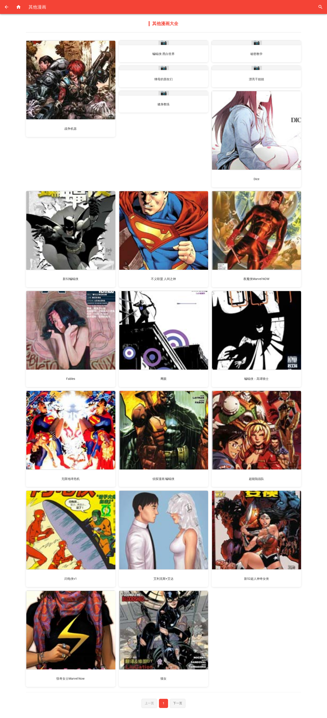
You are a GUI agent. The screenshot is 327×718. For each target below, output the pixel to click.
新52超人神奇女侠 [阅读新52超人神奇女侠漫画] (256, 578)
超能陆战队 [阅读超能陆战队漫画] (256, 479)
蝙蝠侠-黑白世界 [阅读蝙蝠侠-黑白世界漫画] (163, 54)
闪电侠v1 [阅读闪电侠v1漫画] (70, 578)
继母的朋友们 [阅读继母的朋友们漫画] (163, 79)
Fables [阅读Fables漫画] (70, 378)
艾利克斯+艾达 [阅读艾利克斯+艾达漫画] (163, 578)
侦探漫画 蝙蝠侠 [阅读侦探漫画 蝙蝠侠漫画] (163, 479)
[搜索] (320, 7)
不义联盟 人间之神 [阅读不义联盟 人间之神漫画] (163, 279)
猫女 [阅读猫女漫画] (163, 678)
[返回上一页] (7, 7)
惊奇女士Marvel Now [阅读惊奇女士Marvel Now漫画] (70, 678)
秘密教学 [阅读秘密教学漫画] (256, 54)
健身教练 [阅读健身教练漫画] (163, 104)
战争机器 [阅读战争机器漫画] (70, 128)
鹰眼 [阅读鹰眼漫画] (163, 378)
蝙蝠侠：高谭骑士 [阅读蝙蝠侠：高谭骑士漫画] (256, 378)
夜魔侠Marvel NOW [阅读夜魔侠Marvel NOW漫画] (256, 279)
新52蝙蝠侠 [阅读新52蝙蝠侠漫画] (70, 279)
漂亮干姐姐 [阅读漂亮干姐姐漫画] (256, 79)
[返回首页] (19, 7)
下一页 (178, 703)
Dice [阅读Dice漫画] (256, 179)
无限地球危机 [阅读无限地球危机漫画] (70, 479)
